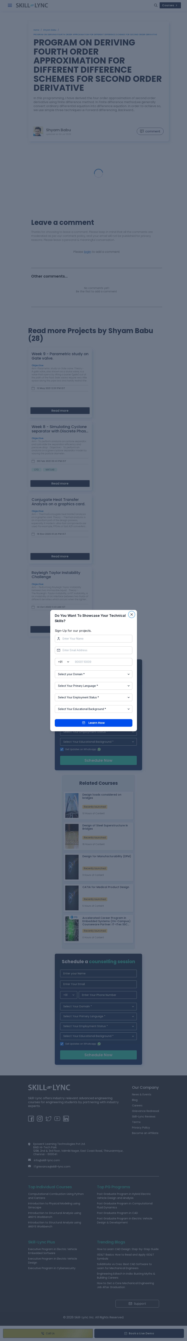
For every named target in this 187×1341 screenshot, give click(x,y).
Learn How (93, 723)
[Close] (132, 614)
